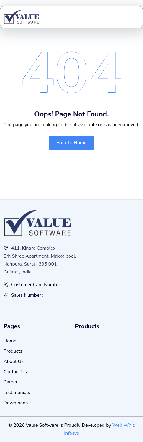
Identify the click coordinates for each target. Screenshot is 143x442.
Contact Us (15, 371)
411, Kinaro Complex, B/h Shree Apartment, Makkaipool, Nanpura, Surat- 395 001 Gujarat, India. (40, 260)
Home (10, 341)
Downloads (16, 403)
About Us (14, 361)
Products (13, 351)
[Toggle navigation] (133, 17)
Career (10, 382)
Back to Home (71, 142)
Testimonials (17, 392)
